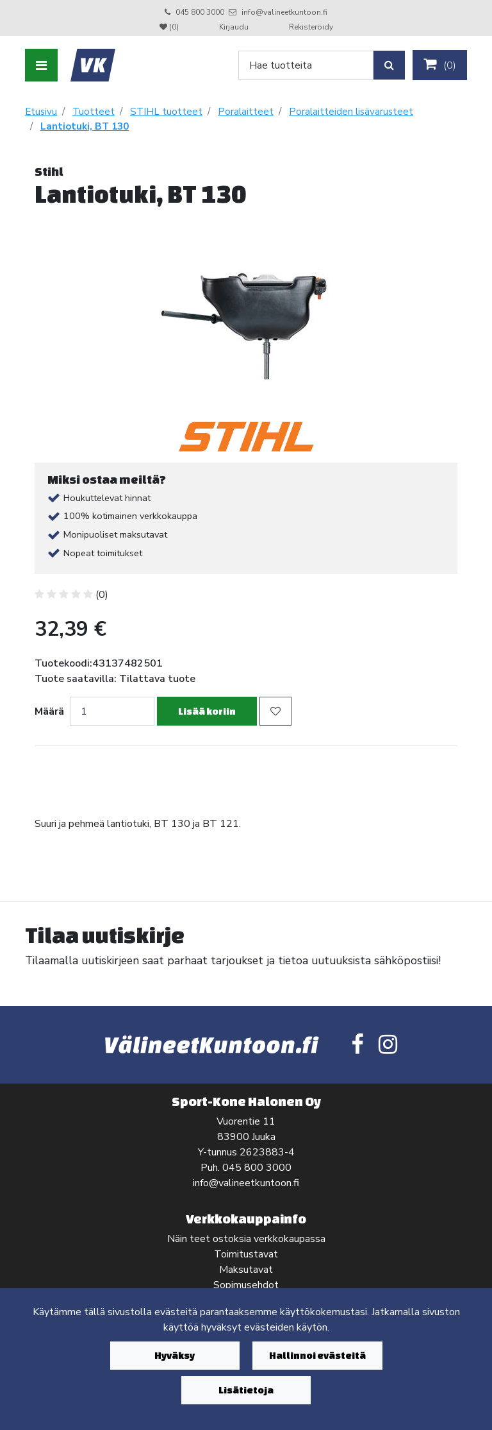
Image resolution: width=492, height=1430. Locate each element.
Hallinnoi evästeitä (317, 1355)
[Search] (305, 65)
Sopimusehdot (246, 1285)
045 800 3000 (200, 12)
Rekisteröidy (311, 27)
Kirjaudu (234, 27)
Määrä (49, 711)
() (439, 64)
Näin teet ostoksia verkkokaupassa (246, 1239)
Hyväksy (174, 1355)
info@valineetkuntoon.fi (284, 12)
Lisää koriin (207, 711)
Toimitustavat (246, 1254)
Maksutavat (246, 1270)
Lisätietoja (246, 1389)
